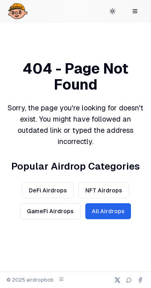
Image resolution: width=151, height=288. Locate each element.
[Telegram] (129, 280)
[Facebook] (140, 280)
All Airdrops (108, 211)
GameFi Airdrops (50, 211)
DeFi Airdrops (48, 190)
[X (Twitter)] (117, 280)
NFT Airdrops (103, 190)
